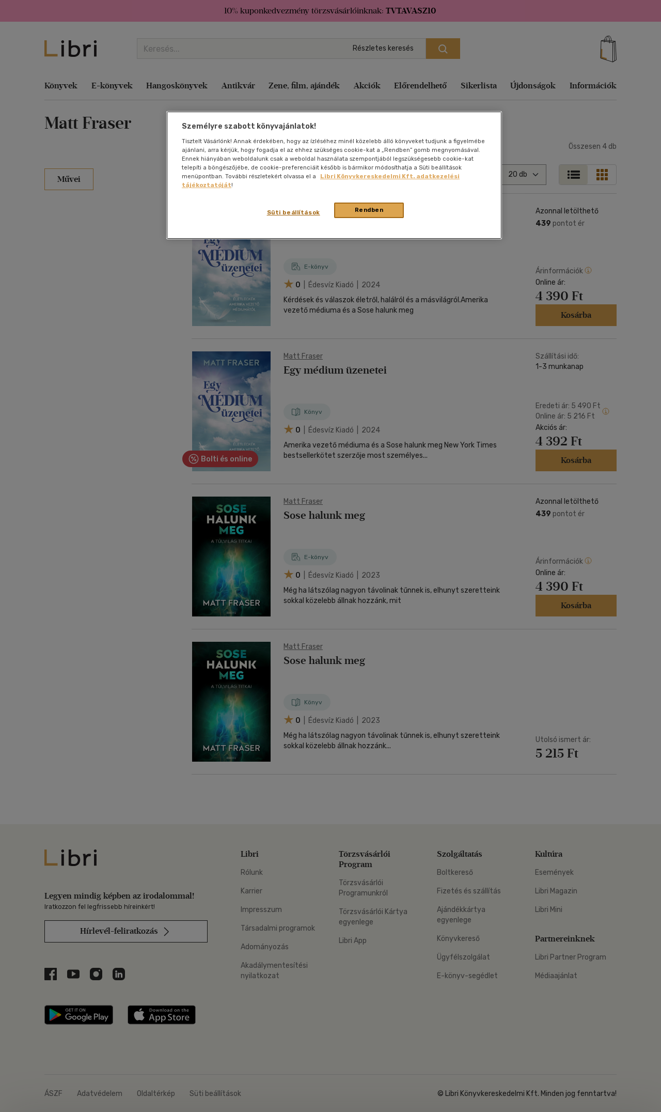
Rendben (369, 209)
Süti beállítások (293, 212)
